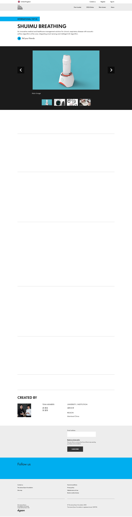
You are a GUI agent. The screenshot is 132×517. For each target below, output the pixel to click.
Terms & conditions (72, 485)
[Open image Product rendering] (59, 102)
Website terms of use (72, 491)
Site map (19, 491)
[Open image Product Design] (85, 102)
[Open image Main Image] (46, 102)
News (112, 7)
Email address (71, 430)
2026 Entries (90, 7)
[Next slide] (111, 70)
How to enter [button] (77, 7)
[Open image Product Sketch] (72, 102)
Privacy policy (70, 488)
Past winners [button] (102, 7)
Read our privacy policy (73, 440)
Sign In (112, 2)
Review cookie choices (73, 493)
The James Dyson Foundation (25, 488)
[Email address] (81, 434)
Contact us (93, 2)
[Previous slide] (20, 70)
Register (103, 2)
